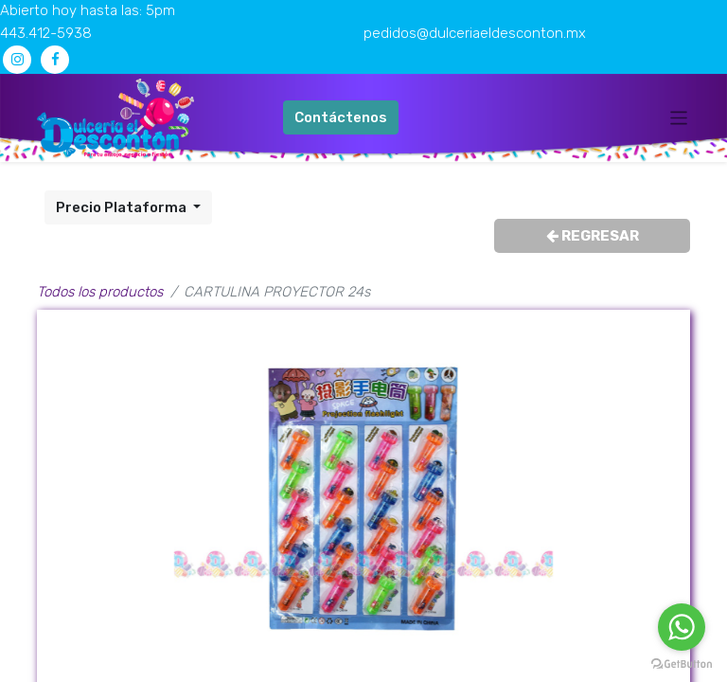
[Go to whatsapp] (681, 627)
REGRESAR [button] (592, 235)
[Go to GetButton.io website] (681, 663)
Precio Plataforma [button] (122, 207)
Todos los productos (100, 291)
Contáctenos (340, 117)
